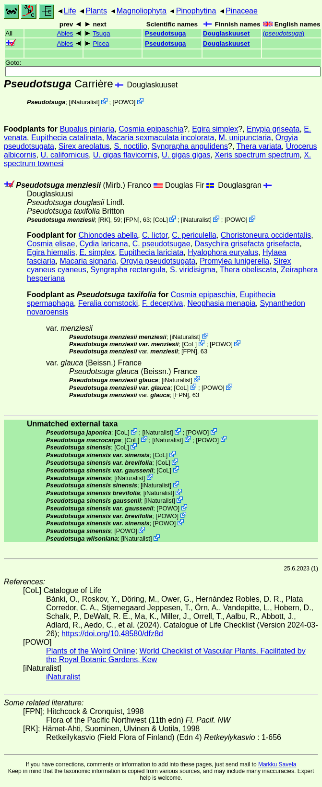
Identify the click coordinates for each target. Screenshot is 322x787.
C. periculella (194, 235)
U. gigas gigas (186, 155)
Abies (65, 33)
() (283, 33)
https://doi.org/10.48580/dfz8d (112, 634)
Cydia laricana (103, 244)
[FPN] (132, 219)
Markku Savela (277, 764)
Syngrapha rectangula (128, 270)
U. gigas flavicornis (125, 155)
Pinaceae (242, 11)
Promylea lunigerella (234, 261)
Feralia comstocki (108, 303)
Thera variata (258, 146)
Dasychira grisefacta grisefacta (247, 244)
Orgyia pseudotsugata (158, 261)
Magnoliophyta (142, 11)
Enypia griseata (273, 129)
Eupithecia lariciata (151, 252)
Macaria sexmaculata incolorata (160, 137)
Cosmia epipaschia (151, 129)
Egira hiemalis (51, 252)
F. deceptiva (162, 303)
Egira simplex (215, 129)
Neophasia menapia (221, 303)
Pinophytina (196, 11)
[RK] (104, 219)
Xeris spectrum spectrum (257, 155)
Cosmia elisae (51, 244)
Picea (101, 43)
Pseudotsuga (165, 33)
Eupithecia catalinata (66, 137)
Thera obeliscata (248, 270)
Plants (96, 11)
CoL (160, 219)
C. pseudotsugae (161, 244)
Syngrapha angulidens (190, 146)
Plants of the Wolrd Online (90, 651)
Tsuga (101, 33)
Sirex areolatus (84, 146)
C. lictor (154, 235)
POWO (124, 102)
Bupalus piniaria (87, 129)
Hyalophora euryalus (223, 252)
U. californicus (64, 155)
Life (70, 11)
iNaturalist (84, 102)
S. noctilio (130, 146)
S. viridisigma (192, 270)
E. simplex (97, 252)
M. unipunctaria (244, 137)
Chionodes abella (108, 235)
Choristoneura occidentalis (266, 235)
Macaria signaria (88, 261)
